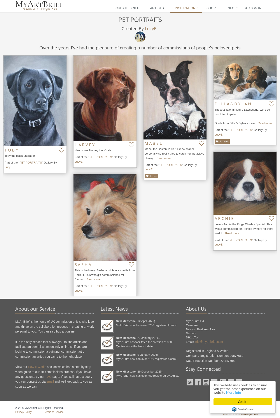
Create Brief (127, 8)
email (50, 381)
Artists (157, 8)
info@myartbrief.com (209, 341)
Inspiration (185, 8)
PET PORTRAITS (30, 162)
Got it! (243, 401)
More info (233, 392)
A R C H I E (224, 218)
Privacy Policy (23, 412)
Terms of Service (53, 412)
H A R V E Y (84, 144)
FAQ (49, 376)
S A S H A (83, 264)
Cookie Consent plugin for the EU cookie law (243, 409)
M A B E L (153, 143)
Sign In (253, 8)
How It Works (37, 367)
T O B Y (11, 150)
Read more (164, 158)
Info (230, 8)
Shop (211, 8)
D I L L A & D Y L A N (233, 103)
